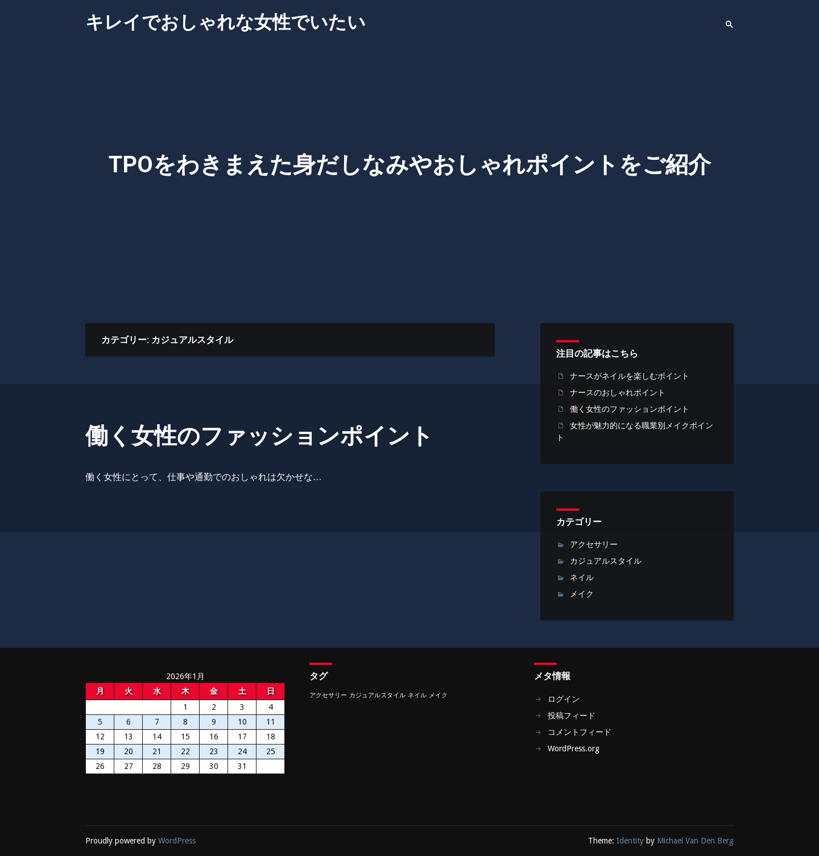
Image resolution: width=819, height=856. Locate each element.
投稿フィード (571, 715)
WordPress (177, 840)
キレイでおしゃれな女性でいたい (225, 22)
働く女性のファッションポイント (259, 436)
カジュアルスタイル (606, 560)
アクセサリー (594, 544)
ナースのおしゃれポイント (617, 392)
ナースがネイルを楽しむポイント (629, 376)
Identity (630, 840)
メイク (582, 593)
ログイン (564, 699)
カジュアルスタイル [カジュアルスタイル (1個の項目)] (377, 695)
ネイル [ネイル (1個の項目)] (417, 695)
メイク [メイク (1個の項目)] (438, 695)
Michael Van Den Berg (695, 840)
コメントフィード (579, 732)
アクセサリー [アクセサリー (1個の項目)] (328, 695)
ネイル (582, 577)
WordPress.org (573, 748)
